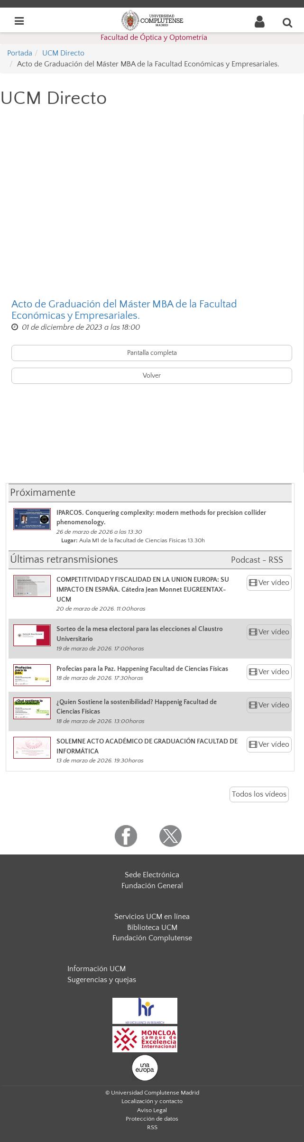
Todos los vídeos (259, 794)
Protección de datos (152, 1118)
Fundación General (152, 886)
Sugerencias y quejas (101, 979)
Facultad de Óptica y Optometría (154, 37)
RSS (152, 1127)
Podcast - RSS (257, 560)
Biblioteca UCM (152, 927)
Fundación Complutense (152, 938)
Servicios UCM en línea (152, 916)
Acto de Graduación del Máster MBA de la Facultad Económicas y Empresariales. (124, 310)
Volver (152, 376)
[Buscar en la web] (288, 22)
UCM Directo (63, 53)
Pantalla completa (152, 353)
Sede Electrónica (152, 875)
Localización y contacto (152, 1101)
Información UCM (96, 969)
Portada (19, 53)
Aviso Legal (152, 1110)
